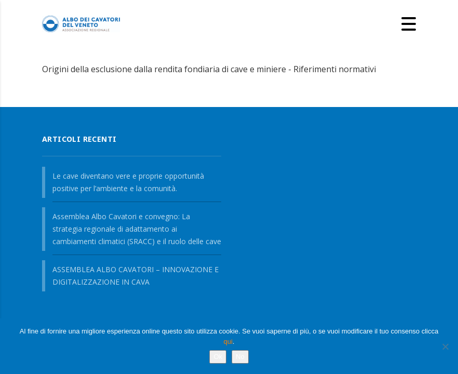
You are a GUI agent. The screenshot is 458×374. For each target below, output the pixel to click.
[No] (445, 346)
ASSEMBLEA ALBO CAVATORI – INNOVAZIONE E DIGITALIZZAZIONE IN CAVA (135, 275)
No (240, 356)
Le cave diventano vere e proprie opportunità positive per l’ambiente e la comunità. (128, 182)
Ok (217, 356)
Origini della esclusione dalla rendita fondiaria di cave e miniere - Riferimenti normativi (209, 69)
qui (228, 341)
